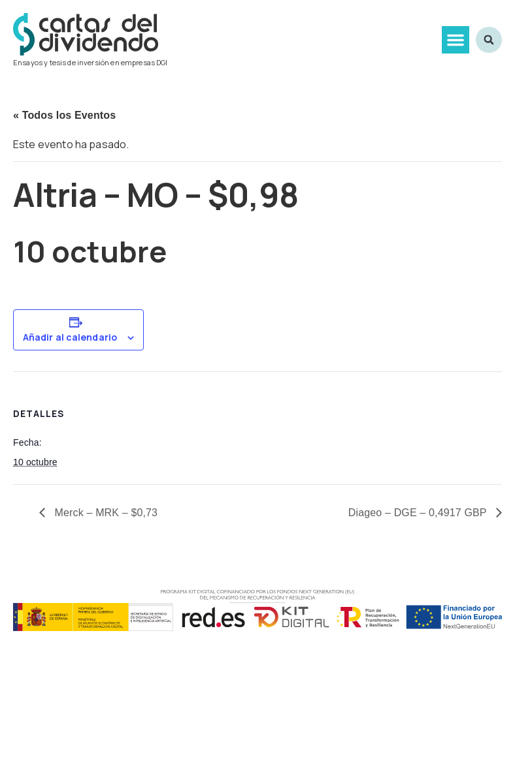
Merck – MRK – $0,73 (105, 512)
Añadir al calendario (70, 337)
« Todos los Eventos (64, 115)
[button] (455, 40)
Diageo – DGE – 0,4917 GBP (419, 512)
